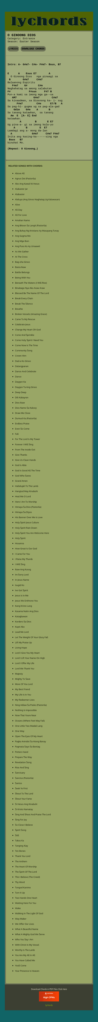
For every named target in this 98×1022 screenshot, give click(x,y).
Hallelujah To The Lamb (26, 486)
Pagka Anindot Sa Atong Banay (30, 741)
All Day (18, 209)
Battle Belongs (22, 272)
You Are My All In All (25, 955)
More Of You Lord (24, 684)
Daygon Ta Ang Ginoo (26, 387)
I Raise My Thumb (24, 559)
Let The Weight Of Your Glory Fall (31, 637)
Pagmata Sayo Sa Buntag (27, 746)
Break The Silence (24, 303)
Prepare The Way (23, 757)
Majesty (19, 673)
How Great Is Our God (26, 548)
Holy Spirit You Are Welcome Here (32, 532)
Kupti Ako (20, 626)
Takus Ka (19, 840)
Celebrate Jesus (22, 324)
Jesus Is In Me (21, 595)
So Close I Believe (24, 824)
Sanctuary (20, 772)
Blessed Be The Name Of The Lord (32, 293)
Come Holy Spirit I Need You (29, 340)
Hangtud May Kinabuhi (26, 491)
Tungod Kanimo (23, 887)
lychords (49, 1005)
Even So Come (22, 428)
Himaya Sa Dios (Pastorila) (28, 506)
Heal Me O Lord (23, 496)
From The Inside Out (25, 449)
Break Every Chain (24, 298)
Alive (17, 204)
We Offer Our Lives (24, 923)
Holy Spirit (20, 538)
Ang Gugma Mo (23, 235)
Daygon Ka (20, 381)
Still (17, 835)
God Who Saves (23, 475)
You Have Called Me (25, 960)
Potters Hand (21, 751)
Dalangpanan (21, 366)
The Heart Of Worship (26, 866)
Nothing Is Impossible (26, 710)
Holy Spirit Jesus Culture (27, 522)
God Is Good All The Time (27, 470)
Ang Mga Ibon (22, 240)
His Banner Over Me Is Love (28, 517)
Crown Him (20, 355)
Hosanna (19, 543)
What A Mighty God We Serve (30, 934)
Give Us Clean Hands (25, 459)
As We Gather (22, 251)
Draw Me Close (22, 412)
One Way (19, 731)
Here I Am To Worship (26, 501)
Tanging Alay (21, 845)
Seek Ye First (21, 788)
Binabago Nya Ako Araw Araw (30, 287)
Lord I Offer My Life (24, 663)
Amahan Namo (22, 220)
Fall (17, 433)
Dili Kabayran (21, 397)
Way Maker (20, 918)
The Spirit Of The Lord (26, 871)
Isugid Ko (19, 585)
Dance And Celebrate (25, 371)
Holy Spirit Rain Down (26, 527)
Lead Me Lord (22, 631)
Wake (18, 908)
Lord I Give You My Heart (27, 652)
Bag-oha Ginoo (22, 261)
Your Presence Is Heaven (27, 970)
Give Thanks (21, 454)
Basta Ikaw (20, 267)
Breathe (19, 308)
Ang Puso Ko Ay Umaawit (27, 246)
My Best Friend (22, 689)
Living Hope (21, 647)
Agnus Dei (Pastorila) (25, 178)
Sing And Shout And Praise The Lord (33, 814)
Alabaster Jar (21, 188)
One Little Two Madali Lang (28, 725)
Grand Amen (21, 480)
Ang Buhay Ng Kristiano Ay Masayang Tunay (37, 230)
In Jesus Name (22, 579)
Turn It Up (20, 892)
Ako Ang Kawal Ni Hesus (27, 183)
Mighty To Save (22, 678)
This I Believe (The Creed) (27, 876)
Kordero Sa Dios (23, 621)
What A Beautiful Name (26, 929)
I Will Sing (20, 564)
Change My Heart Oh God (28, 329)
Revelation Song (23, 762)
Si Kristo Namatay (24, 809)
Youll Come (20, 965)
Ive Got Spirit (21, 590)
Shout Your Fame (23, 798)
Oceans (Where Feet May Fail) (30, 720)
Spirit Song (20, 829)
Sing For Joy (21, 819)
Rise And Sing (22, 767)
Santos (18, 783)
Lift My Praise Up (23, 642)
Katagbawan (21, 616)
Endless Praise (22, 423)
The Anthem (21, 861)
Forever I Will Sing (24, 444)
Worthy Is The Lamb (25, 949)
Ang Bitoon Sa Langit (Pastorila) (30, 225)
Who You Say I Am (24, 939)
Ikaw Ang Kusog (23, 569)
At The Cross (21, 256)
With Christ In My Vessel (27, 944)
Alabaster (20, 194)
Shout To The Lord (24, 793)
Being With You (22, 277)
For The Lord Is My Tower (27, 439)
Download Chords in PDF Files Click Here (49, 989)
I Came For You (22, 553)
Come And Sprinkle (24, 334)
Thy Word (20, 882)
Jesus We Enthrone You (26, 600)
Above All (20, 173)
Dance (18, 376)
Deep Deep (20, 392)
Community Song (23, 350)
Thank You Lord (22, 856)
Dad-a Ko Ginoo (23, 360)
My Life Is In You (23, 694)
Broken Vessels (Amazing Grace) (31, 314)
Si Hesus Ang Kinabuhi (26, 804)
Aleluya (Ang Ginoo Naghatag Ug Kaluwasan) (37, 199)
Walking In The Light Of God (29, 913)
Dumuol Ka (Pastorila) (25, 418)
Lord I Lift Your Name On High (30, 657)
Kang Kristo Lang (23, 605)
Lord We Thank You (24, 668)
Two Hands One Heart (26, 897)
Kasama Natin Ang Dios (26, 611)
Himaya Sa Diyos (23, 512)
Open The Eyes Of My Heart (29, 736)
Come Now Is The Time (26, 345)
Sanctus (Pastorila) (24, 777)
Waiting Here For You (25, 902)
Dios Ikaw (20, 402)
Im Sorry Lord (21, 574)
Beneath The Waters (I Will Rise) (31, 282)
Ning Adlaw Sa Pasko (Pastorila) (31, 704)
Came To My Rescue (25, 319)
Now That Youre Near (25, 715)
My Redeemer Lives (24, 699)
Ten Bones (20, 850)
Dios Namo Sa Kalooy (26, 407)
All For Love (21, 214)
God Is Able (20, 465)
